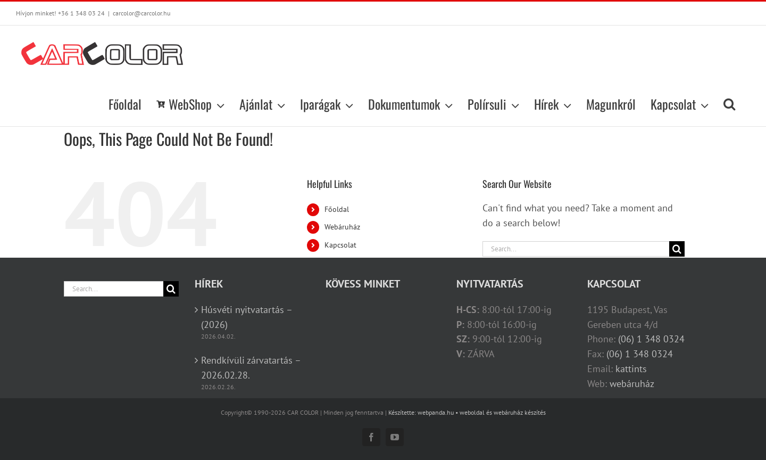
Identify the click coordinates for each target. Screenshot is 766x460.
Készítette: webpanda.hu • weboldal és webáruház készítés (467, 412)
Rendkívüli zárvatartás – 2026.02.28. (251, 367)
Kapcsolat (340, 245)
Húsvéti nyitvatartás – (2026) (246, 317)
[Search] (677, 249)
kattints (631, 369)
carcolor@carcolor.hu (141, 13)
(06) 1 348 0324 (651, 339)
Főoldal (336, 209)
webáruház (632, 383)
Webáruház (342, 227)
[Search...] (575, 249)
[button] (729, 103)
